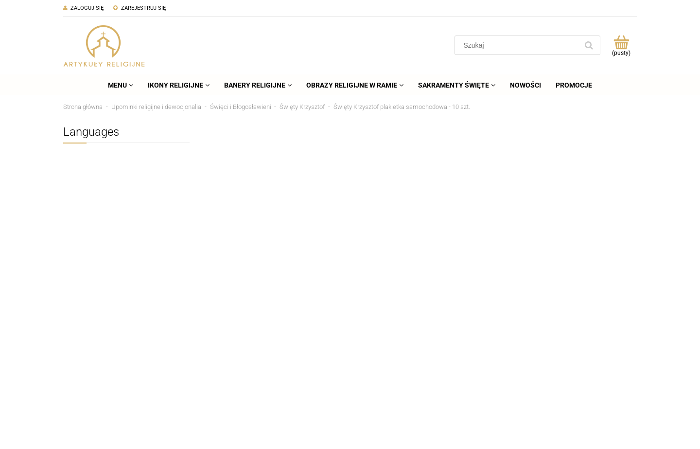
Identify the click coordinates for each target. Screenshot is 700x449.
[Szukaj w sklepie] (518, 45)
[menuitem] (120, 85)
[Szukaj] (589, 45)
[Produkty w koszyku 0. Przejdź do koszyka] (621, 45)
